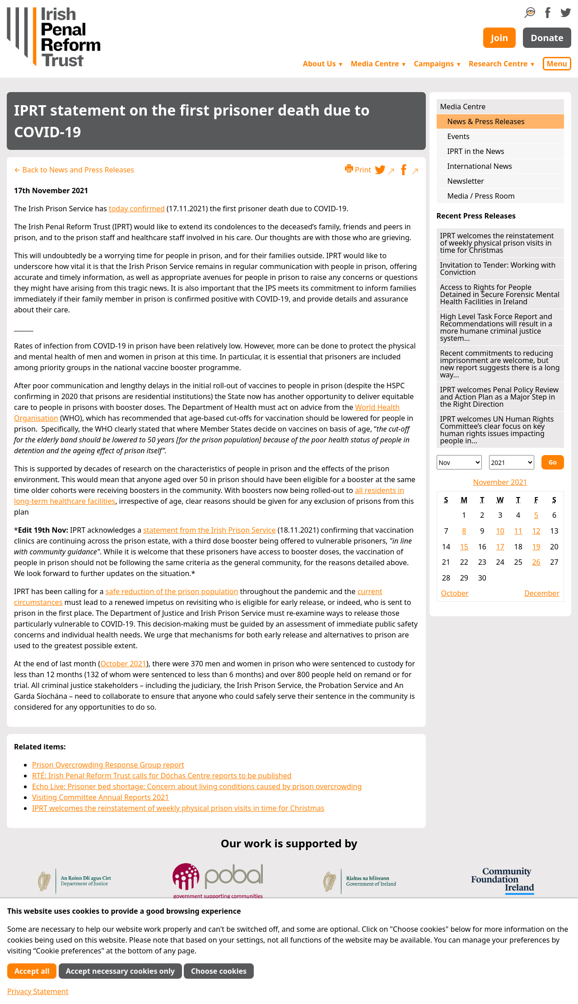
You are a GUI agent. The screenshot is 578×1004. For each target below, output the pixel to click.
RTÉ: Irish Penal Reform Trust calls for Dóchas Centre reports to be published (162, 776)
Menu (557, 64)
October (455, 593)
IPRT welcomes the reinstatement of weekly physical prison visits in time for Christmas (178, 808)
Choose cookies (219, 971)
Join (499, 38)
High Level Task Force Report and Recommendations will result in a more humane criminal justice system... (496, 327)
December (541, 593)
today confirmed (137, 209)
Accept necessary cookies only (120, 971)
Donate (547, 38)
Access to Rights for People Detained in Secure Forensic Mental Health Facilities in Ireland (500, 294)
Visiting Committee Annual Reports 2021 (100, 797)
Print (358, 169)
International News (479, 166)
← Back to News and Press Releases (74, 170)
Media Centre (379, 64)
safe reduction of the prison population (172, 591)
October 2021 (123, 664)
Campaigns (438, 64)
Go (553, 462)
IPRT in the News (475, 151)
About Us (323, 64)
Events (458, 136)
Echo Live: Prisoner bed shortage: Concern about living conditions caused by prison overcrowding (197, 786)
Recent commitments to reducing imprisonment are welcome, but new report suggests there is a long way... (500, 364)
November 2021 (500, 482)
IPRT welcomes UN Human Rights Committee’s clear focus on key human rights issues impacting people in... (497, 430)
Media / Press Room (481, 196)
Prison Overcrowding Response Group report (108, 765)
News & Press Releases (486, 121)
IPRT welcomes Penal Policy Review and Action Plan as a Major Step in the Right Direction (499, 397)
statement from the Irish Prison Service (209, 530)
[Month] (459, 462)
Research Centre (502, 64)
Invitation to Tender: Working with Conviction (498, 268)
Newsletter (465, 181)
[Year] (511, 462)
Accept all (31, 971)
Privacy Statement (38, 991)
